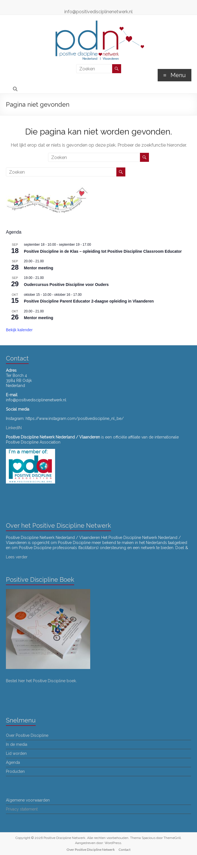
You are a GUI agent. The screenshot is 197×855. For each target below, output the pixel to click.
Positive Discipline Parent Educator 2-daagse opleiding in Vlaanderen (89, 301)
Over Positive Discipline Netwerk (91, 849)
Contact (124, 849)
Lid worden (16, 753)
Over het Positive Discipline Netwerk (58, 525)
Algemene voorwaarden (28, 800)
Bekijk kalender (19, 330)
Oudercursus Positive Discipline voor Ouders (66, 284)
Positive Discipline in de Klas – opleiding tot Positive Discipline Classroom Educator (103, 251)
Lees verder (17, 557)
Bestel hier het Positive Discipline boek (41, 681)
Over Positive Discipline (27, 735)
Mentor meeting (38, 268)
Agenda (13, 762)
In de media (16, 744)
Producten (15, 771)
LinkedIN (14, 428)
